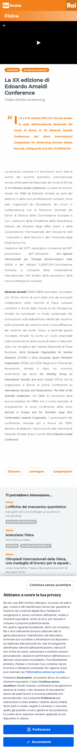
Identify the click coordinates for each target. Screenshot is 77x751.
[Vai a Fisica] (38, 16)
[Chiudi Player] (4, 25)
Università (12, 70)
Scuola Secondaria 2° (35, 70)
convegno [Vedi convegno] (36, 471)
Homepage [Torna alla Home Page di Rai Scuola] (12, 5)
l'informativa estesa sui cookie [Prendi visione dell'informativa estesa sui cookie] (45, 671)
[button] (50, 585)
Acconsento (41, 742)
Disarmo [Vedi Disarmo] (14, 471)
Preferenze (41, 729)
